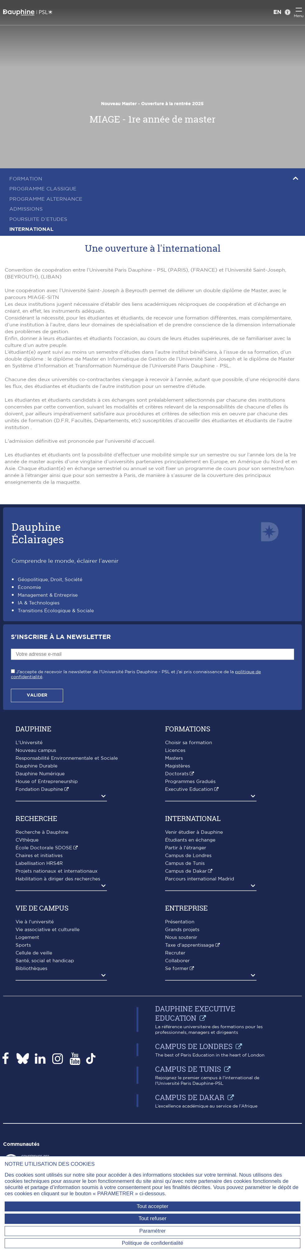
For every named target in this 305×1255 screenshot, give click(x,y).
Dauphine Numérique (40, 774)
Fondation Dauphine (39, 789)
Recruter (175, 953)
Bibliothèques (31, 968)
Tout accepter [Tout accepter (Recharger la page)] (152, 1206)
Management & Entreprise (48, 595)
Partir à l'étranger (185, 848)
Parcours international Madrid (199, 879)
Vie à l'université (35, 922)
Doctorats (176, 774)
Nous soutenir (181, 937)
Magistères (177, 766)
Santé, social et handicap (45, 961)
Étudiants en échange (190, 840)
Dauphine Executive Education (195, 1013)
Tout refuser (153, 1218)
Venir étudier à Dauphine (194, 832)
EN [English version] (277, 12)
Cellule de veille (34, 953)
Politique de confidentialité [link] (152, 1243)
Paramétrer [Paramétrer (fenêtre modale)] (152, 1231)
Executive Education (189, 789)
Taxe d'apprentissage (189, 945)
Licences (175, 750)
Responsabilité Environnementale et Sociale (67, 758)
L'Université (29, 742)
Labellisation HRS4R (39, 863)
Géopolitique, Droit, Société (50, 579)
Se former (176, 968)
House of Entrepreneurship (47, 781)
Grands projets (182, 929)
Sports (23, 945)
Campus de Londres (188, 855)
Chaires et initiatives (39, 855)
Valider (37, 695)
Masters (174, 758)
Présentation (179, 922)
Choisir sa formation (188, 742)
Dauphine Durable (37, 766)
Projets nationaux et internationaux (57, 871)
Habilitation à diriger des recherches (58, 879)
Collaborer (177, 961)
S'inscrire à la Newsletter (61, 637)
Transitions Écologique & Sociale (56, 611)
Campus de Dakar (186, 871)
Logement (27, 937)
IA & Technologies (38, 603)
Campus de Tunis (185, 863)
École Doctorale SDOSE (44, 848)
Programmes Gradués (190, 781)
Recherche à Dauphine (42, 832)
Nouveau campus (36, 750)
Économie (29, 587)
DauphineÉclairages (38, 533)
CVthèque (27, 840)
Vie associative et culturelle (48, 929)
